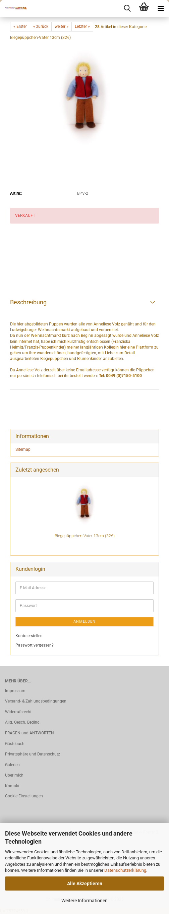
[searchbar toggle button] (127, 8)
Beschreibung (28, 302)
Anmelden (84, 621)
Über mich (14, 775)
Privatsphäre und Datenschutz (32, 754)
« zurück (40, 26)
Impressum (15, 690)
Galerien (12, 765)
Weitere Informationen (84, 900)
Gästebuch (14, 743)
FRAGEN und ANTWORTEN (29, 733)
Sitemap (23, 449)
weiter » (61, 26)
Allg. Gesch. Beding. (23, 722)
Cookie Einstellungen (24, 796)
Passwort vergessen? (34, 645)
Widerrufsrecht (18, 712)
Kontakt (12, 786)
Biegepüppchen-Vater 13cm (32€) (85, 536)
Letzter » (82, 26)
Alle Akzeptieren (84, 883)
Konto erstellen (29, 635)
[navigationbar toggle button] (160, 8)
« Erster (20, 26)
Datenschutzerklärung (125, 870)
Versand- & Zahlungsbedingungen (35, 701)
